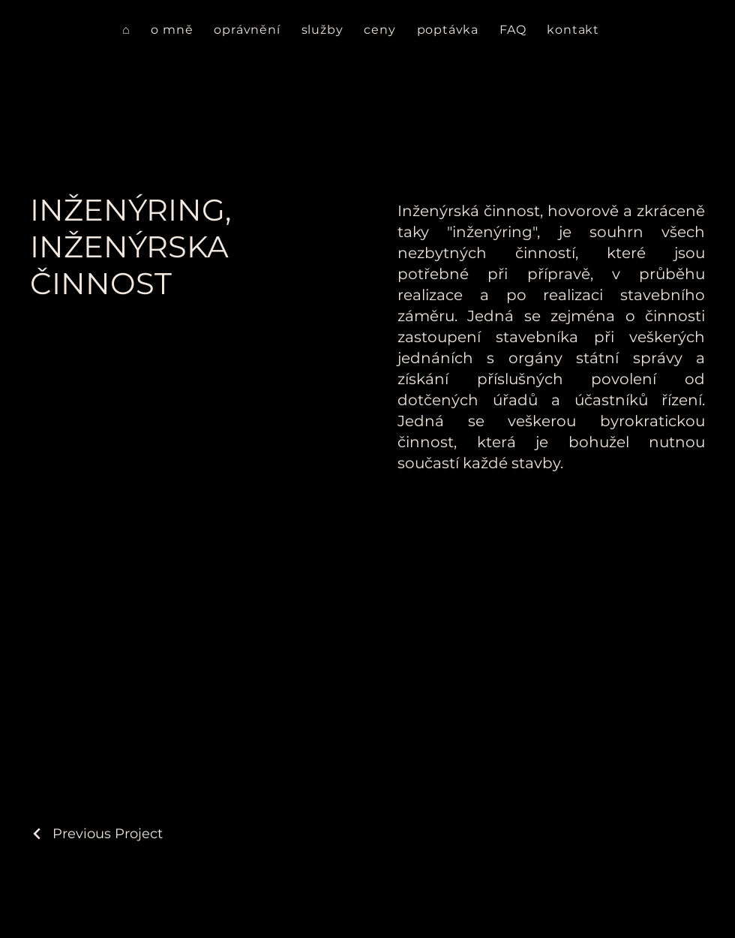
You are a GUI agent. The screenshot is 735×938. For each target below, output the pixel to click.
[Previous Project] (96, 833)
